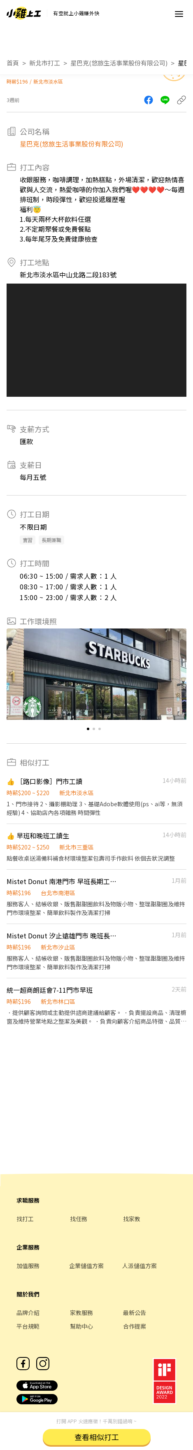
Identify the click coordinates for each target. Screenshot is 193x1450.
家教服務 (81, 1312)
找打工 (25, 1219)
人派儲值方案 (139, 1265)
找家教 (131, 1219)
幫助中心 (81, 1326)
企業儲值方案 (86, 1265)
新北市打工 (44, 62)
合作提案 (134, 1326)
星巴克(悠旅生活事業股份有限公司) (118, 62)
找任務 (78, 1219)
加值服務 (28, 1265)
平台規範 (28, 1326)
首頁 (13, 62)
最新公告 (134, 1312)
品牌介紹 (28, 1312)
